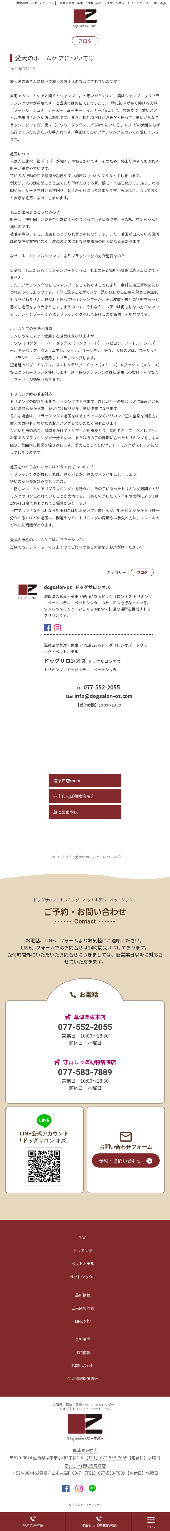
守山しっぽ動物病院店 (74, 796)
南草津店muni (66, 780)
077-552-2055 (85, 1027)
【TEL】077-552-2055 (105, 1458)
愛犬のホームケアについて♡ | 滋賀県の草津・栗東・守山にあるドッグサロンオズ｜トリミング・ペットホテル (89, 3)
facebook (47, 627)
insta (57, 627)
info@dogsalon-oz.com (104, 695)
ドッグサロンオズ (83, 660)
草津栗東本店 (65, 812)
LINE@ (92, 1488)
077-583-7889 (85, 1072)
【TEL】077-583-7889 (103, 1473)
